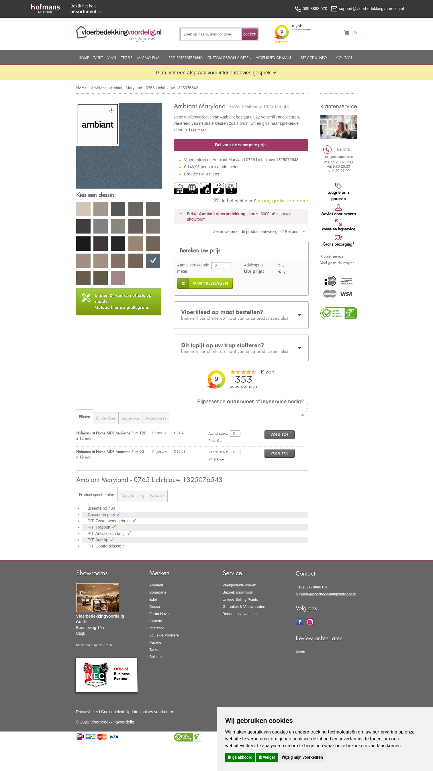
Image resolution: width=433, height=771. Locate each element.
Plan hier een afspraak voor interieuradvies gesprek (216, 73)
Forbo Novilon (161, 614)
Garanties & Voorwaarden (244, 606)
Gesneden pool (102, 514)
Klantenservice (332, 256)
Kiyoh (300, 652)
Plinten (84, 416)
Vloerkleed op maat (273, 57)
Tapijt (98, 57)
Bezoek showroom (238, 592)
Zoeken (249, 34)
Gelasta (155, 621)
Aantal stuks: (218, 434)
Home (84, 57)
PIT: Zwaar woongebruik (110, 521)
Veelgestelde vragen (239, 585)
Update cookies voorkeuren (150, 711)
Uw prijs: (254, 271)
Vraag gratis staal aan (259, 200)
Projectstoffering (186, 57)
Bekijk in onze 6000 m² (240, 216)
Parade (155, 642)
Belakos (155, 657)
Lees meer (197, 130)
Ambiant (98, 87)
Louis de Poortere (164, 635)
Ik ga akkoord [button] (240, 757)
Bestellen (157, 496)
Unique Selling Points (240, 599)
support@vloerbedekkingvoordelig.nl (326, 594)
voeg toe (280, 434)
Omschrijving (132, 496)
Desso (154, 606)
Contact (344, 57)
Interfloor (156, 628)
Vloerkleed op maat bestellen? (241, 314)
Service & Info (314, 57)
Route (108, 645)
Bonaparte (157, 592)
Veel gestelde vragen (337, 262)
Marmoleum (148, 57)
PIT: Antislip (98, 539)
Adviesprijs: (254, 265)
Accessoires (155, 418)
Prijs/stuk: (159, 433)
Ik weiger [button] (267, 757)
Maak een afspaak (89, 645)
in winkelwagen (209, 283)
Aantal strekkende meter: (193, 268)
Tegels (127, 57)
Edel (153, 599)
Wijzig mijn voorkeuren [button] (302, 757)
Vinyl (112, 57)
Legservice (130, 418)
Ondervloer (105, 418)
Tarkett (154, 649)
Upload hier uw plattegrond (123, 301)
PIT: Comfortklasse (105, 546)
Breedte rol (98, 508)
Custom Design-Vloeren (229, 57)
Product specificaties (97, 494)
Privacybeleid (88, 711)
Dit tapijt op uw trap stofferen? (241, 348)
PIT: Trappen (99, 527)
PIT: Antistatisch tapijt (107, 533)
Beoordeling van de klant (243, 614)
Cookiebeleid (112, 711)
